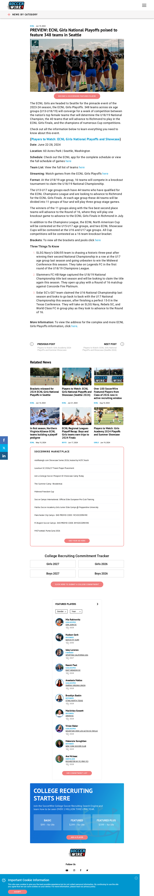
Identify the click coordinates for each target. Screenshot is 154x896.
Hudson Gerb (72, 634)
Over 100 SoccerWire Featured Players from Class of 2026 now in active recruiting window (108, 393)
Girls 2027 (52, 564)
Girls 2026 (101, 564)
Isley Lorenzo (72, 649)
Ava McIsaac (71, 756)
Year (74, 611)
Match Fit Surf (72, 640)
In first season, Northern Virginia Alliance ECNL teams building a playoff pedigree (43, 433)
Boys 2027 (52, 573)
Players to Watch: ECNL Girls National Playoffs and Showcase (75, 139)
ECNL (32, 26)
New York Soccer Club (76, 746)
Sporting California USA (77, 655)
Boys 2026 (101, 573)
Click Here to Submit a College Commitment (77, 584)
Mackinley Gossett (74, 710)
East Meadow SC (73, 670)
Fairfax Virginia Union (75, 685)
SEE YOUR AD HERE (77, 541)
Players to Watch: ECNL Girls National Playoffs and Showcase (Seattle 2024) (77, 392)
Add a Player (77, 837)
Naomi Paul (71, 665)
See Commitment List (77, 773)
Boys (64, 443)
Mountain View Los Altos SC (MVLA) (82, 731)
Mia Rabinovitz (73, 619)
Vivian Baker (72, 725)
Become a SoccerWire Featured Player (77, 96)
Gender (60, 611)
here (69, 161)
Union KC (70, 716)
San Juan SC (71, 625)
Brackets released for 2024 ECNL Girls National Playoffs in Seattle (44, 392)
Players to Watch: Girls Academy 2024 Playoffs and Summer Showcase (107, 431)
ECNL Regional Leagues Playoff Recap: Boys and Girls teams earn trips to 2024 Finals (75, 433)
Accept (17, 892)
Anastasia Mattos (74, 680)
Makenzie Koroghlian (76, 741)
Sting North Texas (74, 701)
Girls (96, 443)
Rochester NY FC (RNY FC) (77, 761)
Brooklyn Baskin (73, 695)
